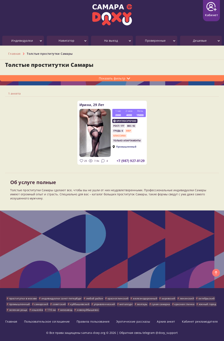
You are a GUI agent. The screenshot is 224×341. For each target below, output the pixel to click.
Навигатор (66, 40)
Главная (11, 321)
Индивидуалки (22, 40)
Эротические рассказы (133, 321)
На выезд (111, 40)
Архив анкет (166, 321)
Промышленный (126, 146)
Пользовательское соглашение (47, 321)
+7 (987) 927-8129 (131, 161)
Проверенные (155, 40)
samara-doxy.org (93, 333)
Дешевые (200, 40)
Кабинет (211, 9)
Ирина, (91, 105)
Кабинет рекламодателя (200, 321)
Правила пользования (93, 321)
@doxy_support (167, 333)
